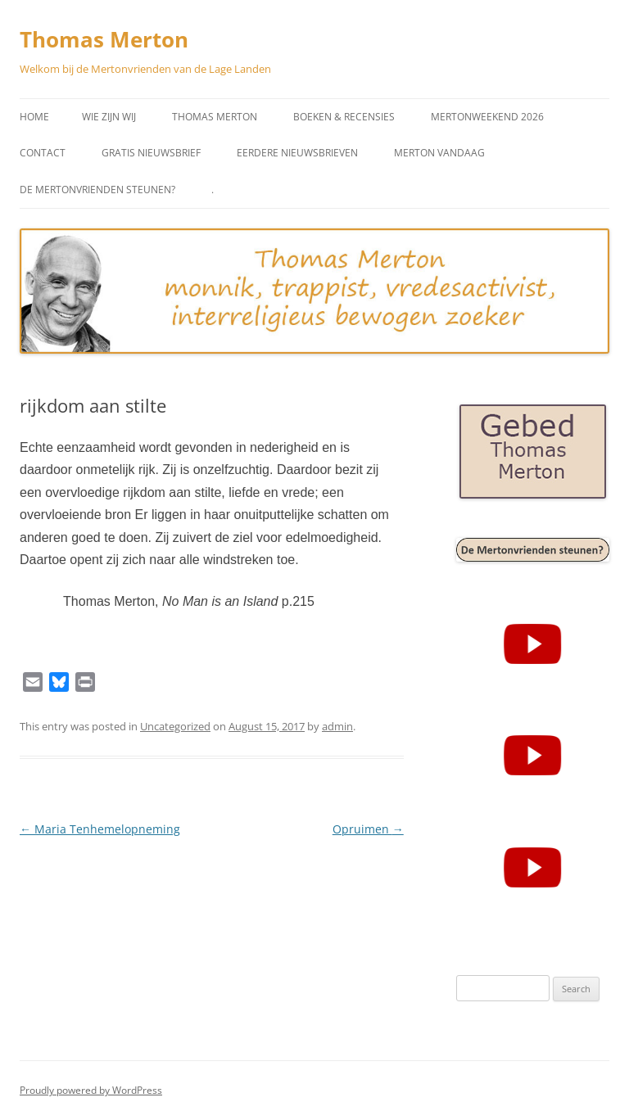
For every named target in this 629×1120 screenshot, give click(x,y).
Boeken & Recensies (344, 117)
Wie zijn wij (109, 117)
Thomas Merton (104, 39)
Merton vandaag (439, 153)
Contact (43, 153)
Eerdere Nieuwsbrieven (297, 153)
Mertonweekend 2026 (487, 117)
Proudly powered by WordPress (91, 1090)
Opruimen (368, 829)
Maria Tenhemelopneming (100, 829)
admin (337, 726)
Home (34, 117)
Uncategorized (175, 726)
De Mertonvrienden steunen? (97, 189)
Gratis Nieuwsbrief (151, 153)
